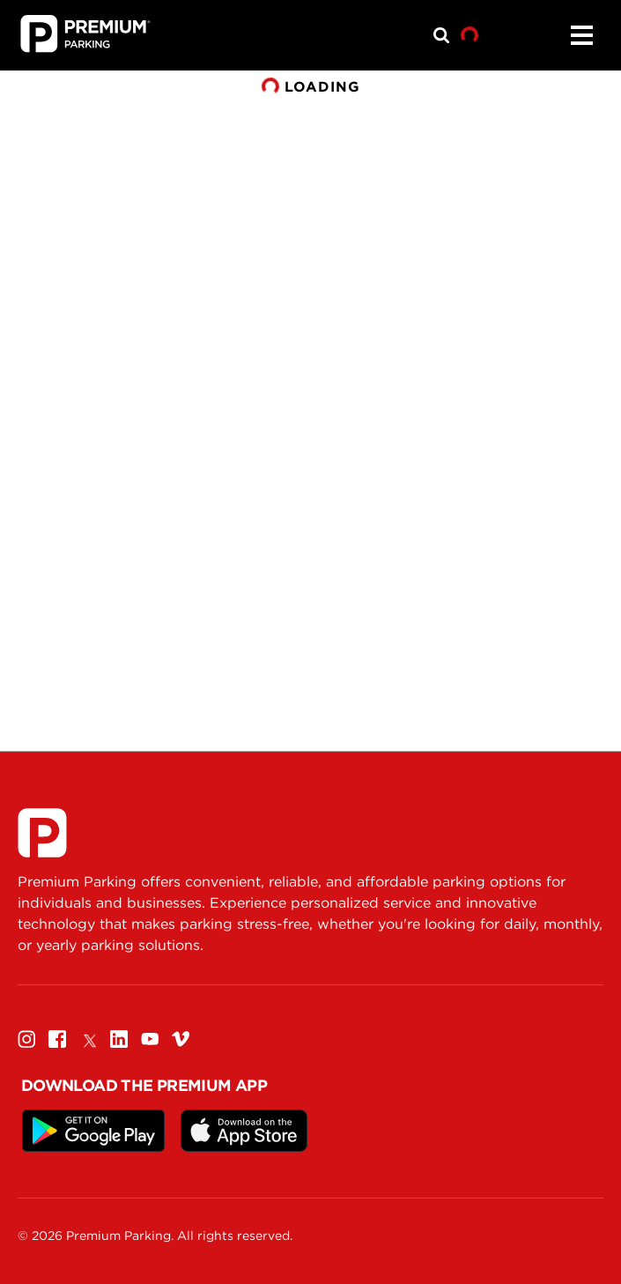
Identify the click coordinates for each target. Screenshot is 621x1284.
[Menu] (581, 35)
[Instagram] (26, 1038)
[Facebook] (57, 1038)
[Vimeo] (180, 1038)
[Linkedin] (119, 1038)
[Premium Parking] (42, 832)
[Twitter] (88, 1038)
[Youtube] (150, 1038)
